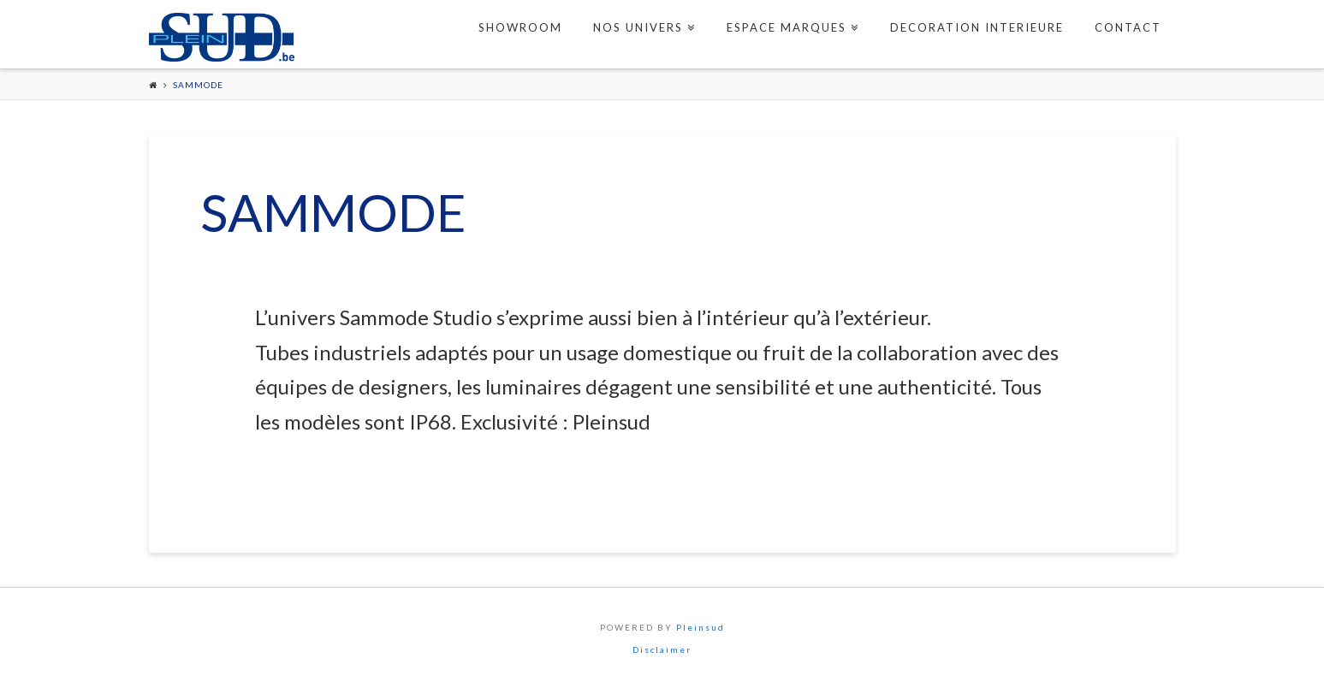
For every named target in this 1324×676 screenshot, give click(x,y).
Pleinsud (700, 627)
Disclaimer (662, 649)
